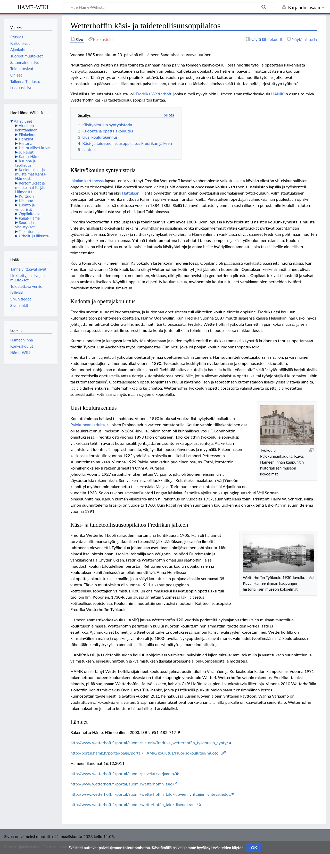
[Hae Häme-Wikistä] (168, 6)
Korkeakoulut (21, 346)
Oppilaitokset (30, 213)
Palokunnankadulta (87, 424)
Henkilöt (26, 139)
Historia (25, 143)
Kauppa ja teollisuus (25, 163)
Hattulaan (130, 192)
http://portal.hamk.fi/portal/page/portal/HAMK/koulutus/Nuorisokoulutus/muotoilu (146, 752)
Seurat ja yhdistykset (25, 224)
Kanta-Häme (29, 156)
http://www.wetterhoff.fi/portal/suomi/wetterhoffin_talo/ (122, 783)
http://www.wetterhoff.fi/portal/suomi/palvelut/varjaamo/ (123, 773)
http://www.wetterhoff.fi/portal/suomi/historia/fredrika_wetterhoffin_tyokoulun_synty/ (149, 742)
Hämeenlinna (21, 340)
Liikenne (26, 200)
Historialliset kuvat (35, 147)
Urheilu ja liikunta (34, 235)
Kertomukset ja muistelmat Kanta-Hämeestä (31, 174)
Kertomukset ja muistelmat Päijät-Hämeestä (30, 187)
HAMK (277, 93)
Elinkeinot (27, 134)
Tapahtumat (29, 231)
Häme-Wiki (33, 6)
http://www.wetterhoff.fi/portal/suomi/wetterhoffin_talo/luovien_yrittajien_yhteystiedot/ (151, 794)
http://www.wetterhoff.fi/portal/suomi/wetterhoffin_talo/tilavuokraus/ (134, 804)
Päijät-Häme (29, 218)
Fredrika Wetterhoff (153, 93)
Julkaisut (26, 152)
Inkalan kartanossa (87, 180)
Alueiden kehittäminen (26, 127)
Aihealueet (23, 121)
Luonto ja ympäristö (25, 207)
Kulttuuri (26, 196)
